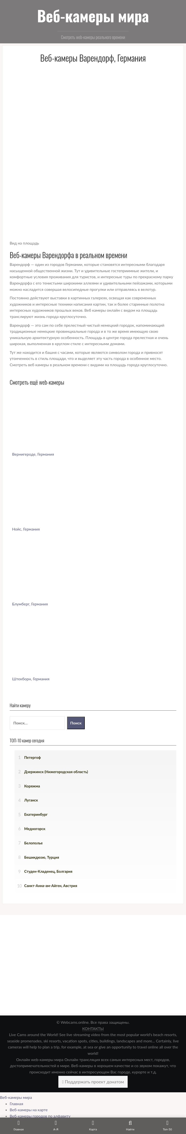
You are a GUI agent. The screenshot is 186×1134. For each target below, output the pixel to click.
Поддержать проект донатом (93, 1081)
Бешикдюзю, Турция (41, 857)
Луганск (31, 800)
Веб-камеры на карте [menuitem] (29, 1109)
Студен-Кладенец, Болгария (48, 871)
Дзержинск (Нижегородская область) (56, 771)
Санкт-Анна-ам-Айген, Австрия (50, 885)
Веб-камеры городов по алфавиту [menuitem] (40, 1116)
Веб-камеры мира (93, 15)
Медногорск (34, 828)
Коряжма (32, 786)
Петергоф (32, 757)
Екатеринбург (36, 814)
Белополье (33, 843)
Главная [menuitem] (16, 1103)
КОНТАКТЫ (93, 1028)
